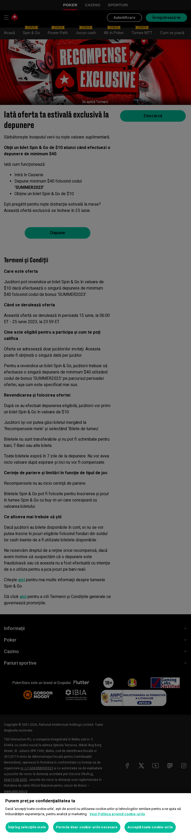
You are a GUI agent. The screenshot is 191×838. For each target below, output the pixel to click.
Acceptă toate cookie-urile (150, 827)
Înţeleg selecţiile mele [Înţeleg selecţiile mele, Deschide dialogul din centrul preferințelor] (27, 827)
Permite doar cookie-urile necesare (86, 827)
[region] (95, 815)
